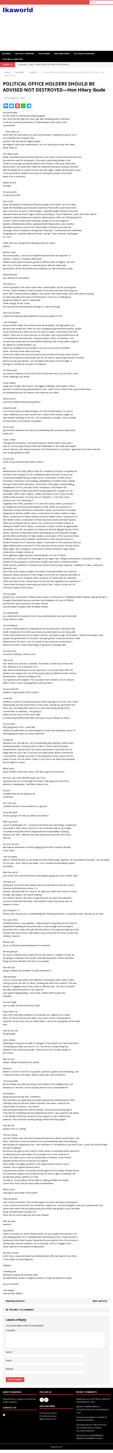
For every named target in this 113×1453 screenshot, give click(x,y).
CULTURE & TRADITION (12, 59)
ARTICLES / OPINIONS (24, 53)
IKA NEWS (6, 53)
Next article (100, 1301)
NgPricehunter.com (48, 1419)
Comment (10, 1330)
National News (62, 53)
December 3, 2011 (16, 98)
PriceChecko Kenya (48, 1416)
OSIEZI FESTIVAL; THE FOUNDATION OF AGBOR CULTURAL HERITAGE (91, 1427)
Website (9, 1369)
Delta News (44, 53)
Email (8, 1360)
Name (9, 1352)
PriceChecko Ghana (48, 1413)
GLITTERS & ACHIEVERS (84, 53)
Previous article (15, 1301)
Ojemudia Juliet (82, 1424)
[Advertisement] (76, 28)
